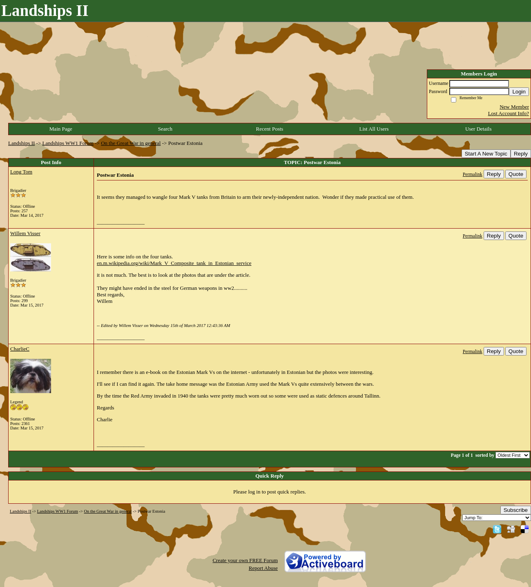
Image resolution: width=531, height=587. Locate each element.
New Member (514, 107)
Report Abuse (263, 568)
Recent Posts (269, 129)
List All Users (373, 129)
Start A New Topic (486, 154)
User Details (478, 129)
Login (519, 92)
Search (165, 129)
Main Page (60, 129)
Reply (521, 154)
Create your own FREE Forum (245, 560)
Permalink (472, 174)
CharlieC (19, 349)
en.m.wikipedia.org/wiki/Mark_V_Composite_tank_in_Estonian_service (174, 263)
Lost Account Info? (508, 113)
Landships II (21, 143)
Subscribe (516, 510)
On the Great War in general (131, 143)
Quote (516, 174)
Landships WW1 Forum (68, 143)
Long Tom (21, 172)
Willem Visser (25, 233)
